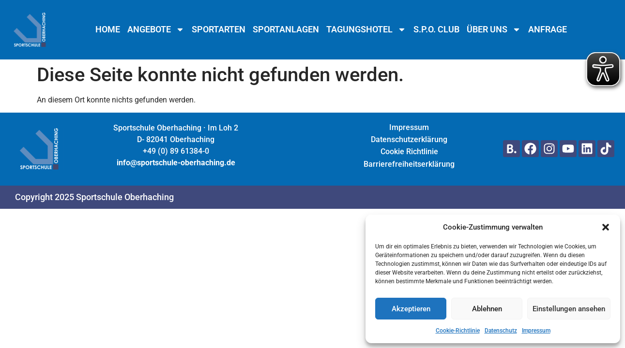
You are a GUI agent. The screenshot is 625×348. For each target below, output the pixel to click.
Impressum (536, 330)
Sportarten (218, 29)
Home (107, 29)
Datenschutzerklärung (409, 139)
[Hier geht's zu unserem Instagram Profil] (549, 148)
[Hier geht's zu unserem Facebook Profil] (530, 148)
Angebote (155, 29)
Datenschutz (501, 330)
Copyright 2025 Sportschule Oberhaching (94, 197)
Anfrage (547, 29)
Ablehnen (487, 308)
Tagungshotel (366, 29)
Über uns (494, 29)
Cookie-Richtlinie (458, 330)
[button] (605, 227)
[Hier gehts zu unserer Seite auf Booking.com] (511, 148)
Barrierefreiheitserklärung (409, 164)
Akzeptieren (411, 308)
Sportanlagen (286, 29)
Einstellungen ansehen (569, 308)
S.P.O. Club (436, 29)
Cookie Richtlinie (409, 151)
